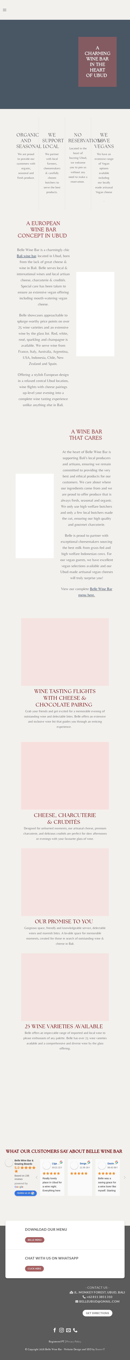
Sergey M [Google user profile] (85, 1163)
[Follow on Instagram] (61, 1330)
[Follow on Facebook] (54, 1330)
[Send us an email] (68, 1330)
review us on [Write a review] (25, 1193)
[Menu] (5, 10)
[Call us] (75, 1330)
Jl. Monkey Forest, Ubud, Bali (97, 1292)
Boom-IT (100, 1349)
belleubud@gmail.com (99, 1301)
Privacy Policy (73, 1341)
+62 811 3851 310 (99, 1297)
